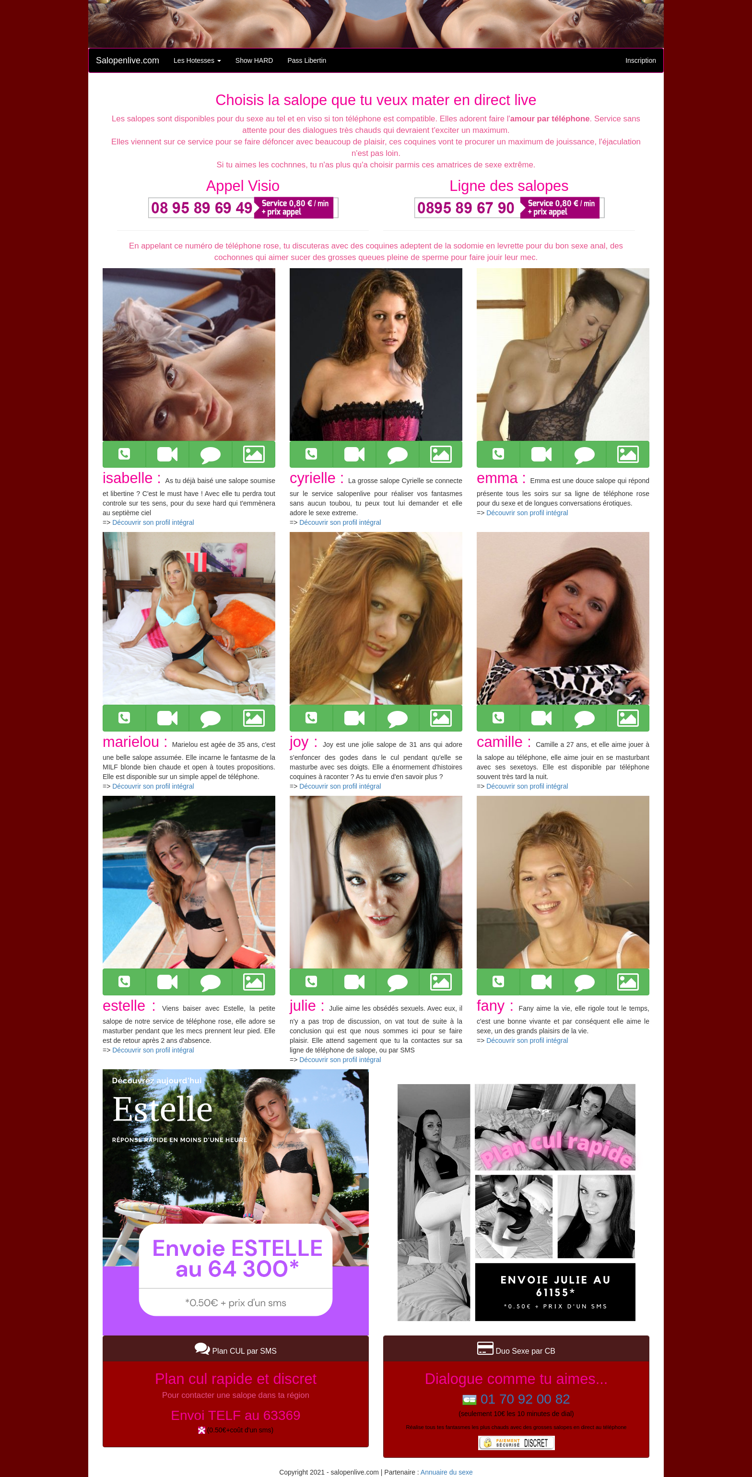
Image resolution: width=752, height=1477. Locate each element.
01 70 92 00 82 (525, 1399)
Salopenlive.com (127, 60)
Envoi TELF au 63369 (235, 1415)
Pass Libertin (306, 60)
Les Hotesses (197, 60)
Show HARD (254, 60)
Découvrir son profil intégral (153, 522)
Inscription (640, 60)
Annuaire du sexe (447, 1472)
